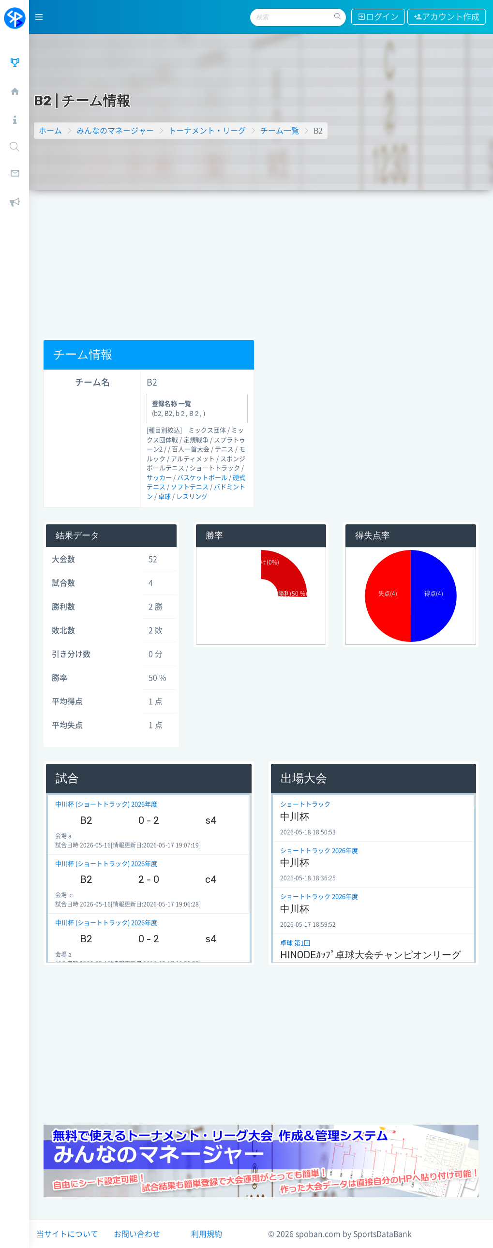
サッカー (159, 478)
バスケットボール (202, 478)
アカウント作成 (446, 17)
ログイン (378, 17)
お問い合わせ (137, 1234)
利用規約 (206, 1234)
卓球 (164, 496)
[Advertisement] (261, 262)
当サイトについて (67, 1234)
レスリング (192, 496)
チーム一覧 (279, 130)
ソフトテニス (190, 487)
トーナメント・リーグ (207, 130)
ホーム (50, 130)
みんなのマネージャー (115, 130)
